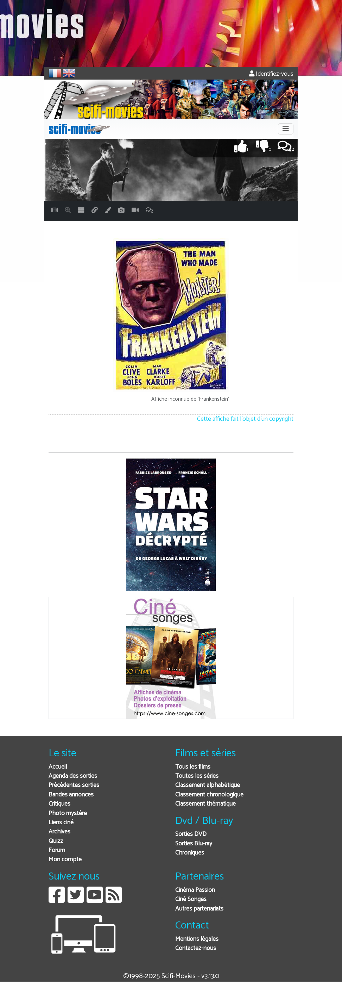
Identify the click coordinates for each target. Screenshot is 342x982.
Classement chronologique (209, 795)
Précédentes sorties (74, 785)
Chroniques (189, 853)
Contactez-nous (195, 948)
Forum (57, 850)
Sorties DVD (191, 834)
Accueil (58, 767)
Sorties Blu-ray (193, 844)
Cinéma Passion (195, 890)
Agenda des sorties (73, 776)
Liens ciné (61, 823)
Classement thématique (205, 804)
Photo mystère (68, 813)
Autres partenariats (199, 909)
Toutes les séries (196, 776)
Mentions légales (196, 939)
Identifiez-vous (271, 74)
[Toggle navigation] (285, 129)
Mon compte (65, 860)
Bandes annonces (71, 795)
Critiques (59, 804)
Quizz (56, 841)
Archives (59, 832)
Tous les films (192, 767)
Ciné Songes (191, 899)
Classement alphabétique (207, 785)
